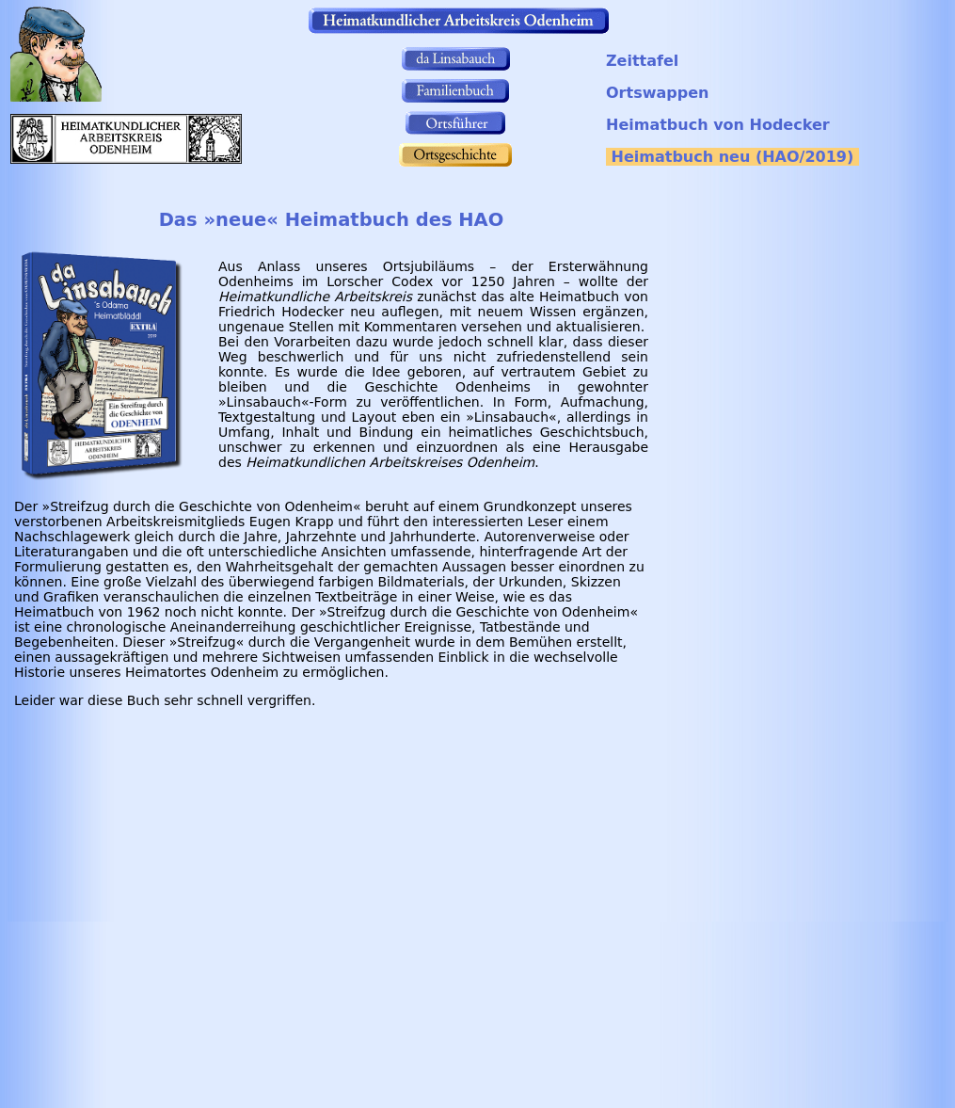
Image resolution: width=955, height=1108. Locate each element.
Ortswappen (657, 93)
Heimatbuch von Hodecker (718, 125)
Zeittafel (642, 61)
